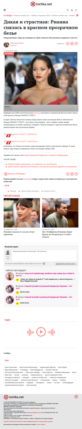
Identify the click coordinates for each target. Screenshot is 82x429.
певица (63, 380)
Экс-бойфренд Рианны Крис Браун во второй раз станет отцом (57, 234)
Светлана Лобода (33, 372)
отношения (45, 380)
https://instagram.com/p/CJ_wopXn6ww (20, 141)
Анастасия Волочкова (28, 367)
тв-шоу (57, 383)
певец (54, 380)
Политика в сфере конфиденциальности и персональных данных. (34, 421)
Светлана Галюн (17, 43)
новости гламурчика (58, 377)
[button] (72, 10)
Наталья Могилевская (14, 372)
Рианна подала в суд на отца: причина (19, 233)
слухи (49, 383)
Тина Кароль (47, 372)
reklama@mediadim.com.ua (33, 412)
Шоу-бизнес (9, 53)
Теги (7, 360)
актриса (25, 375)
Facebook (27, 179)
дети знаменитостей (53, 375)
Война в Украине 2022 (41, 16)
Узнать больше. (41, 424)
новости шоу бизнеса (29, 380)
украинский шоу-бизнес (14, 385)
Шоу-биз (8, 375)
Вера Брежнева (11, 370)
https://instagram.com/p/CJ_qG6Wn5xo (20, 134)
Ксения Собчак (52, 370)
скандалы (40, 383)
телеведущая (67, 383)
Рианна (13, 191)
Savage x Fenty (50, 191)
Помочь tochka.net (22, 16)
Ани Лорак (62, 367)
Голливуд (24, 370)
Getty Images (8, 109)
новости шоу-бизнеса (30, 191)
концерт (26, 377)
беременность (37, 375)
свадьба (30, 383)
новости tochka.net (39, 377)
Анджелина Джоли (48, 367)
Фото (74, 372)
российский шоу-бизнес (14, 383)
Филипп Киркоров (62, 372)
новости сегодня (11, 380)
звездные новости (12, 377)
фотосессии (31, 385)
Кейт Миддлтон (37, 370)
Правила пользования (10, 421)
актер (16, 375)
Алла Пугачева (11, 367)
